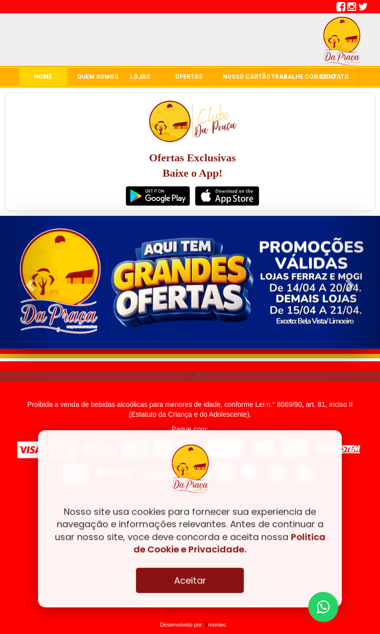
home (43, 76)
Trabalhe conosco (290, 76)
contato (334, 76)
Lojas (140, 76)
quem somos (96, 76)
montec (215, 625)
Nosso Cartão (242, 76)
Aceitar (190, 580)
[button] (28, 282)
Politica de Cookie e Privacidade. (230, 543)
